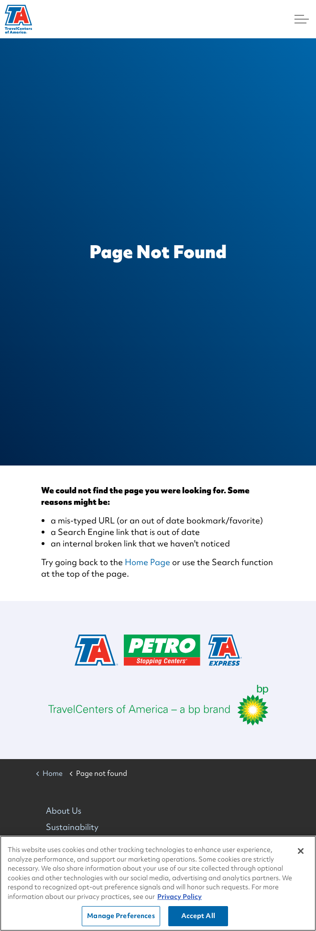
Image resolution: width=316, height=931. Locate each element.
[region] (158, 883)
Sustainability (72, 826)
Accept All (198, 915)
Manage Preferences (120, 915)
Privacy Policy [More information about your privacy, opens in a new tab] (179, 896)
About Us (63, 810)
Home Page (147, 562)
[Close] (300, 851)
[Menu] (301, 19)
